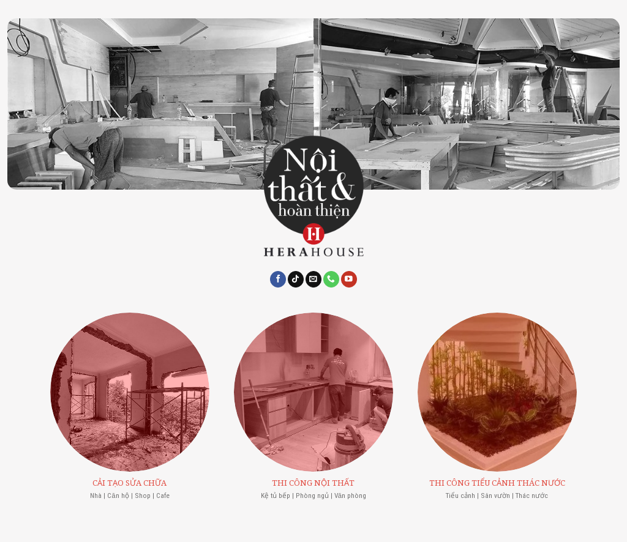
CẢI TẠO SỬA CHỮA (129, 483)
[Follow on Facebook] (278, 279)
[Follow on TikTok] (296, 279)
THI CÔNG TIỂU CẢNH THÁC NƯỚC (497, 483)
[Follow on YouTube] (349, 279)
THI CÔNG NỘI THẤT (313, 483)
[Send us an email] (313, 279)
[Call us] (331, 279)
